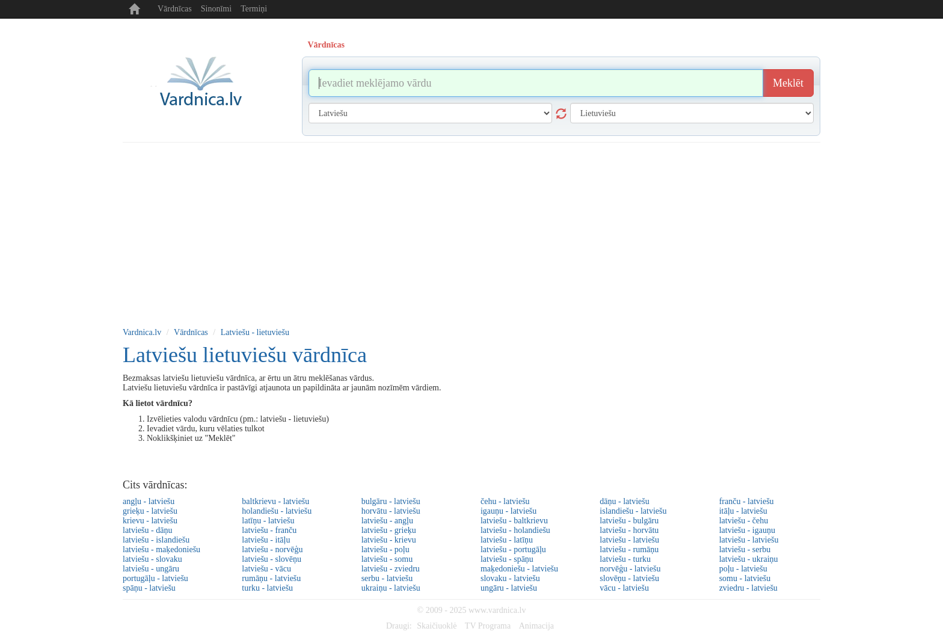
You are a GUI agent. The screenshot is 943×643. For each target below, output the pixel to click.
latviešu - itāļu (266, 539)
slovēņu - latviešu (629, 578)
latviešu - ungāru (151, 568)
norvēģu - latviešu (630, 568)
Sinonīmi (216, 8)
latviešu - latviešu (629, 539)
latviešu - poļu (385, 549)
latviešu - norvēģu (272, 549)
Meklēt (788, 83)
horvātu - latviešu (390, 510)
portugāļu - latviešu (155, 578)
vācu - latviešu (624, 587)
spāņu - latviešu (149, 587)
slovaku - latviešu (510, 578)
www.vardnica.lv (497, 610)
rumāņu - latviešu (271, 578)
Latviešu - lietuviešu (255, 332)
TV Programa (488, 625)
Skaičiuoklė (436, 625)
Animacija (536, 625)
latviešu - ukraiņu (748, 559)
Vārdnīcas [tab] (326, 44)
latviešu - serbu (745, 549)
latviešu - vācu (266, 568)
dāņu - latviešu (624, 501)
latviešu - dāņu (147, 530)
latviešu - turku (625, 559)
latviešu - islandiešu (156, 539)
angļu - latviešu (148, 501)
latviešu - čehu (744, 520)
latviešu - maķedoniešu (161, 549)
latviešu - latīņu (507, 539)
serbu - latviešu (387, 578)
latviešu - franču (269, 530)
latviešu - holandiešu (515, 530)
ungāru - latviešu (509, 587)
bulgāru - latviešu (390, 501)
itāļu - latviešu (743, 510)
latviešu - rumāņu (629, 549)
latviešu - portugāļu (513, 549)
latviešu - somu (387, 559)
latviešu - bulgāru (629, 520)
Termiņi (254, 8)
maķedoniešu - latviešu (519, 568)
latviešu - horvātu (629, 530)
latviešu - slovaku (152, 559)
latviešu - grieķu (388, 530)
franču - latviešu (746, 501)
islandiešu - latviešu (633, 510)
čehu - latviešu (505, 501)
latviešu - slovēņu (271, 559)
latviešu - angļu (387, 520)
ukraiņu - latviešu (390, 587)
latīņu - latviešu (268, 520)
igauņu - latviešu (508, 510)
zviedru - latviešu (748, 587)
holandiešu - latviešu (277, 510)
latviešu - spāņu (507, 559)
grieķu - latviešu (150, 510)
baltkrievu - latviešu (275, 501)
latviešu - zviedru (390, 568)
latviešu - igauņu (747, 530)
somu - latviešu (745, 578)
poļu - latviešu (743, 568)
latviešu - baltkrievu (514, 520)
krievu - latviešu (150, 520)
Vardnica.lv (142, 332)
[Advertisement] (471, 233)
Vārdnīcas (175, 8)
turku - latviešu (267, 587)
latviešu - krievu (388, 539)
